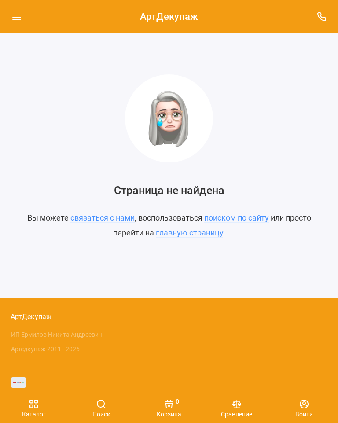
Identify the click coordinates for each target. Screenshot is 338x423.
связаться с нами (102, 217)
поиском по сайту (236, 217)
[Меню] (16, 16)
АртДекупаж (169, 16)
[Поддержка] (321, 16)
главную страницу (189, 232)
